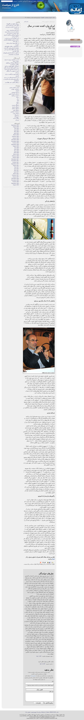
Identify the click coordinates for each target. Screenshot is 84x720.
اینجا (53, 559)
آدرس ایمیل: (50, 685)
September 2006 (15, 183)
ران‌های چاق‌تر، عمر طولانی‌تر (12, 82)
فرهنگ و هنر (16, 110)
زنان (18, 98)
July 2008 (16, 147)
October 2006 (15, 181)
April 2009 (16, 133)
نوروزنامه (16, 116)
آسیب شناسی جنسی (14, 87)
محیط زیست (16, 113)
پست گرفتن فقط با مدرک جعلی (11, 67)
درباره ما (39, 712)
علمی (17, 102)
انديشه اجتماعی (15, 92)
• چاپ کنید (26, 21)
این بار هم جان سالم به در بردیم (11, 77)
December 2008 (15, 139)
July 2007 (16, 167)
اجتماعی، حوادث (15, 89)
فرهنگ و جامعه (15, 108)
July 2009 (16, 128)
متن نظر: (51, 691)
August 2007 (16, 165)
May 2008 (16, 151)
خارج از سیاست (48, 17)
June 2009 (16, 130)
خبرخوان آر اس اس (28, 1)
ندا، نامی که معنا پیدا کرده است (11, 69)
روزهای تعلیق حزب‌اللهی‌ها (13, 23)
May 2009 (16, 131)
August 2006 (16, 184)
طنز (18, 100)
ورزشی (17, 119)
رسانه (17, 97)
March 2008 (16, 154)
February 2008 (15, 155)
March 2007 (16, 173)
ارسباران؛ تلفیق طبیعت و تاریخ (12, 66)
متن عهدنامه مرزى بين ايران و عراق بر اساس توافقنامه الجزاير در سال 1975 (11, 40)
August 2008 (16, 146)
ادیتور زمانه (33, 675)
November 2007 (15, 160)
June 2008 (16, 149)
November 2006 (15, 180)
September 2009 (15, 125)
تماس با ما (27, 712)
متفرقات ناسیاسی (14, 111)
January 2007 (16, 176)
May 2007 (16, 170)
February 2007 (15, 175)
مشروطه (17, 115)
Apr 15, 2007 (42, 663)
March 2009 (16, 134)
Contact (47, 712)
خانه (54, 17)
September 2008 (15, 144)
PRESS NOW (53, 712)
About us (43, 712)
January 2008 (16, 157)
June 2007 (16, 168)
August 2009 (16, 126)
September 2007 (15, 163)
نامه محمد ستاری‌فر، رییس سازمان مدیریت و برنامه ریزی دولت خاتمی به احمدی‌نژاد (12, 32)
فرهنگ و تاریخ (15, 107)
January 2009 (16, 138)
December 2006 (15, 178)
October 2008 (15, 142)
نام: (53, 681)
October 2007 (15, 162)
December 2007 (15, 159)
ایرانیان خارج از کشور (14, 94)
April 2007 (16, 172)
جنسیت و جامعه (15, 95)
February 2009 (15, 136)
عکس (17, 103)
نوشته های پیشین (37, 1)
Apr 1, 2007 (38, 656)
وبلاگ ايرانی (16, 118)
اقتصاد (42, 17)
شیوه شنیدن (33, 712)
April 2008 (16, 152)
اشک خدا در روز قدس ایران (12, 25)
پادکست (20, 1)
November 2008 (15, 141)
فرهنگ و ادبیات (15, 105)
